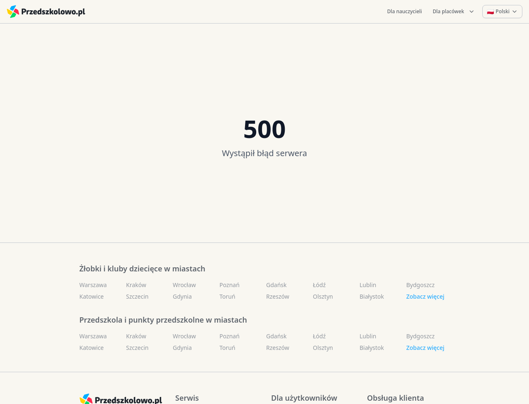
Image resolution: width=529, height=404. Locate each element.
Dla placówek (454, 11)
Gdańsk (276, 285)
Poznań (229, 285)
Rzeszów (277, 296)
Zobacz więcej (425, 296)
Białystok (372, 296)
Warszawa (93, 285)
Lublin (368, 285)
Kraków (136, 285)
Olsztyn (323, 296)
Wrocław (184, 285)
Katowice (91, 296)
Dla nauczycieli (404, 11)
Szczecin (137, 296)
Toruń (227, 296)
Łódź (319, 285)
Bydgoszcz (420, 285)
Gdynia (182, 296)
